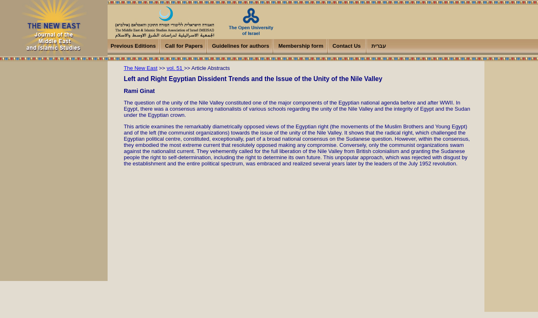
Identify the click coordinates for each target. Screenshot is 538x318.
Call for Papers (184, 46)
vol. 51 (175, 68)
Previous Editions (133, 46)
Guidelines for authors (240, 46)
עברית (378, 46)
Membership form (300, 46)
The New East (140, 68)
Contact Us (346, 46)
